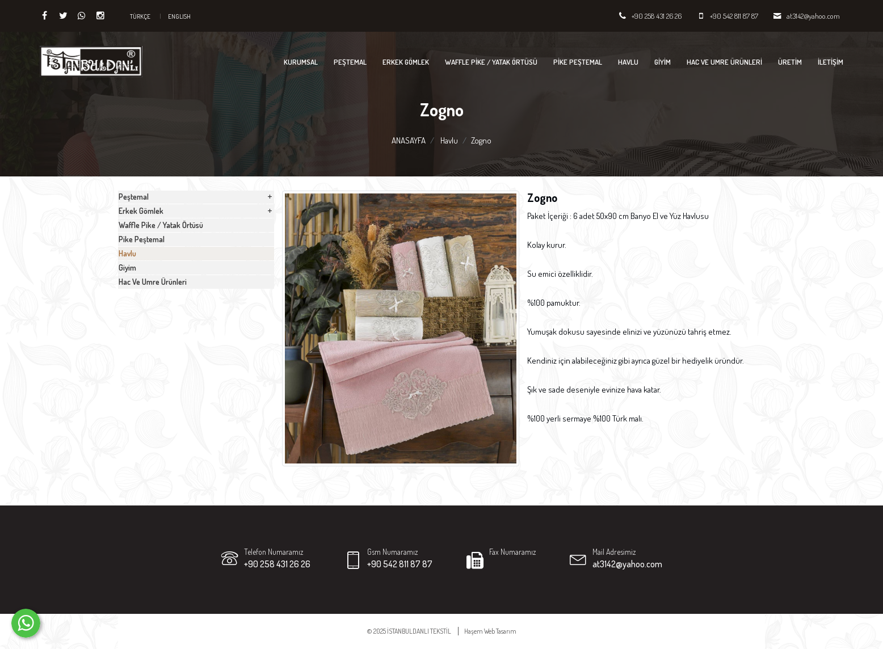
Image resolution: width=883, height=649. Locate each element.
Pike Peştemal (577, 61)
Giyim (662, 61)
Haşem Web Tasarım (490, 631)
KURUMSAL (301, 61)
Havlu (628, 61)
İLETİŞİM (830, 61)
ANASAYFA (409, 140)
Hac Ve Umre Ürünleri (724, 61)
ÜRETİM (790, 61)
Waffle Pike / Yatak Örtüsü (491, 61)
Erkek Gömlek (405, 61)
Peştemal (350, 61)
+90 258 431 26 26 (657, 15)
